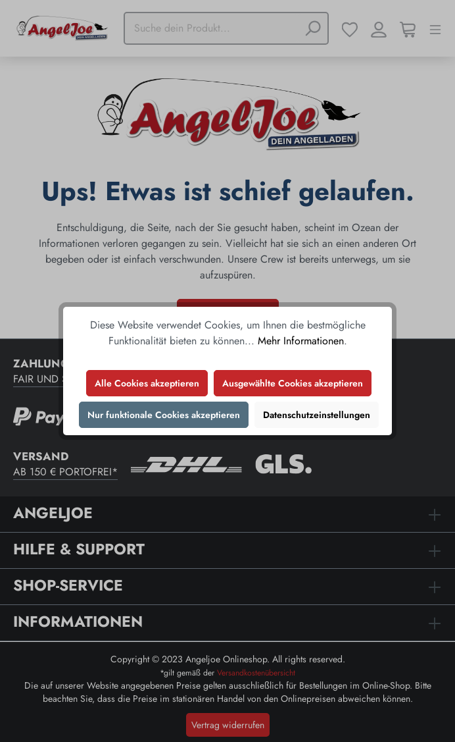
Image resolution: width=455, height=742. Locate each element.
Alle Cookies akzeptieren (147, 383)
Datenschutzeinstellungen (316, 414)
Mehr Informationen (301, 340)
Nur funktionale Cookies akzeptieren (163, 414)
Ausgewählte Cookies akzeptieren (292, 383)
